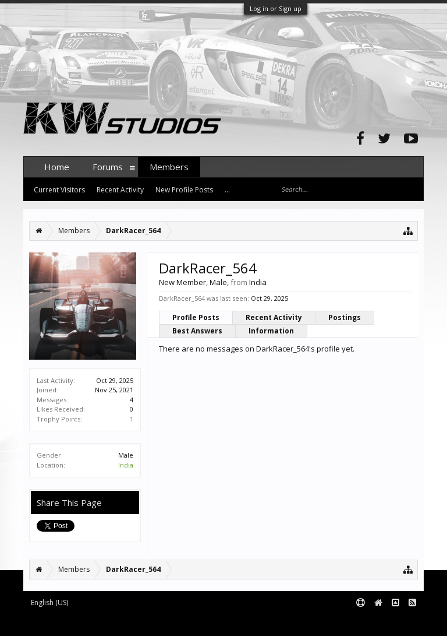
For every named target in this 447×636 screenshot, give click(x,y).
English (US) (49, 602)
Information (271, 331)
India (125, 465)
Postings (344, 317)
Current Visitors (59, 190)
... (227, 190)
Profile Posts (195, 317)
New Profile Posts (184, 190)
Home (56, 167)
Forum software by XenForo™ (111, 621)
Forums (108, 167)
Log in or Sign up (275, 8)
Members (169, 167)
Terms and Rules (394, 621)
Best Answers (197, 331)
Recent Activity (274, 317)
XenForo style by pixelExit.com (252, 621)
